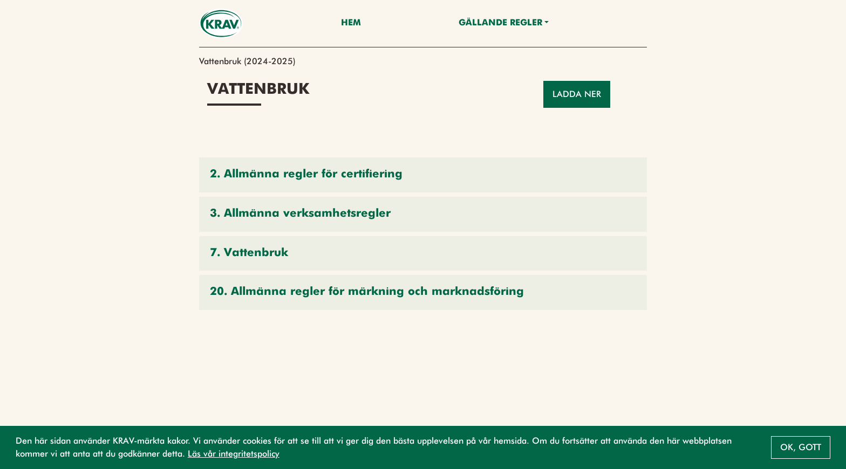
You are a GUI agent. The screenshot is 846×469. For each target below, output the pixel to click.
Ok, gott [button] (800, 447)
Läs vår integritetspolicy (233, 454)
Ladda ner (576, 94)
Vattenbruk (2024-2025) (247, 61)
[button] (423, 174)
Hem (351, 23)
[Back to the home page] (221, 23)
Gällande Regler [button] (500, 23)
